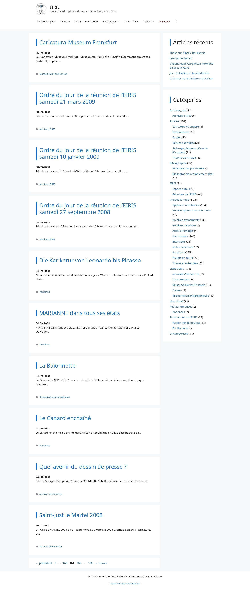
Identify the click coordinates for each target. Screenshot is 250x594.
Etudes (176, 137)
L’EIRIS (65, 21)
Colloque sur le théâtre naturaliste (191, 79)
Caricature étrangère (185, 127)
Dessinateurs (180, 132)
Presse (176, 290)
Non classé (176, 301)
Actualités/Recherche (185, 274)
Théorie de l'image (184, 158)
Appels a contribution (186, 205)
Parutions (44, 292)
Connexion (164, 21)
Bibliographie (111, 21)
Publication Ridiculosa (186, 323)
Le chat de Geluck (181, 58)
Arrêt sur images (183, 231)
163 (65, 563)
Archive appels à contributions (191, 210)
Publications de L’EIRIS (86, 21)
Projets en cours (182, 258)
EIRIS (55, 7)
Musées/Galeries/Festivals (53, 73)
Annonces (178, 312)
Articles (174, 121)
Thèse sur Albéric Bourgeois (187, 53)
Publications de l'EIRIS (184, 317)
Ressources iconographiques (54, 397)
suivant (101, 563)
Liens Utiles (132, 21)
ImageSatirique (179, 200)
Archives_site (178, 110)
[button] (176, 21)
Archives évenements (50, 494)
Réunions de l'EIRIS (184, 194)
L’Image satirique (46, 21)
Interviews (179, 242)
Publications (180, 328)
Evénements (180, 236)
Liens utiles (177, 269)
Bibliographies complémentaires (192, 174)
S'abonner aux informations (124, 583)
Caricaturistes (181, 280)
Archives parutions (184, 225)
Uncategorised (179, 334)
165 (79, 563)
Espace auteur (181, 189)
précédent (44, 563)
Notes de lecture (182, 247)
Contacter (149, 21)
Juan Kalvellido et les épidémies (190, 73)
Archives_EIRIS (47, 129)
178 (90, 563)
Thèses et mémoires (185, 263)
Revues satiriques (183, 143)
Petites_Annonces (181, 307)
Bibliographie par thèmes (188, 169)
